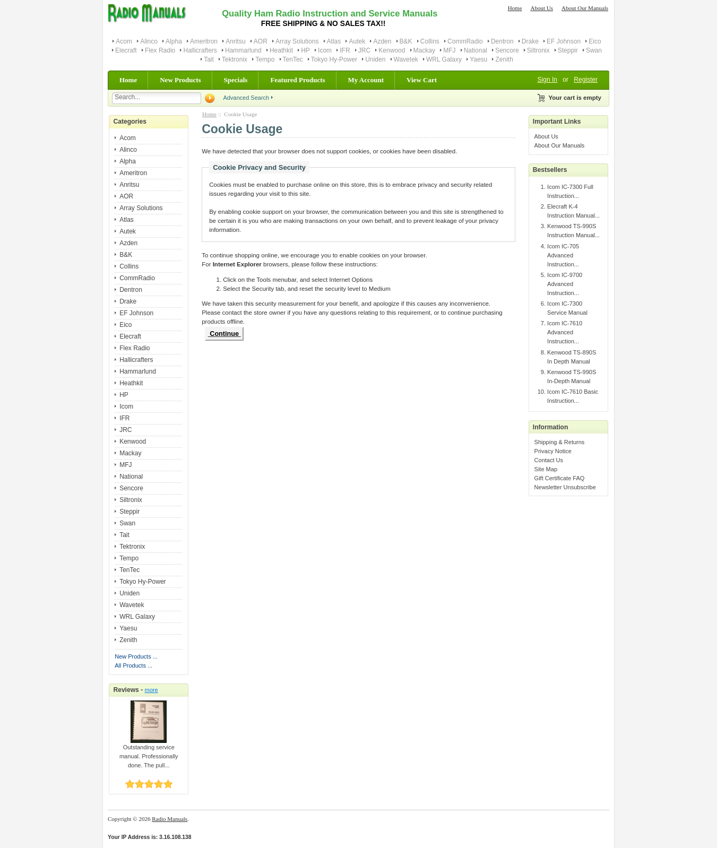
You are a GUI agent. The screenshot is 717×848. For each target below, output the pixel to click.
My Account (366, 80)
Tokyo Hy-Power (334, 59)
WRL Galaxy (444, 59)
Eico (595, 41)
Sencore (507, 50)
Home (515, 8)
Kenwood (391, 50)
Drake (530, 41)
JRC (364, 50)
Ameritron (204, 41)
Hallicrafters (200, 50)
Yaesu (478, 59)
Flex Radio (160, 50)
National (475, 50)
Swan (594, 50)
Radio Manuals (169, 819)
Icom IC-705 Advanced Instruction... (563, 255)
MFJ (449, 50)
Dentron (502, 41)
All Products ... (133, 665)
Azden (382, 41)
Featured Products (297, 80)
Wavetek (406, 59)
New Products (180, 80)
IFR (345, 50)
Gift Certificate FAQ (559, 478)
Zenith (504, 59)
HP (305, 50)
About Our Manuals (584, 8)
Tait (209, 59)
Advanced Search (246, 97)
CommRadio (465, 41)
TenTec (293, 59)
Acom (124, 41)
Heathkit (281, 50)
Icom (325, 50)
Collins (429, 41)
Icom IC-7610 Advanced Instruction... (564, 332)
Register (586, 79)
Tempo (264, 59)
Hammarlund (243, 50)
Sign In (547, 79)
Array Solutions (296, 41)
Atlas (334, 41)
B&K (406, 41)
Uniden (375, 59)
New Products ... (136, 656)
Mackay (424, 50)
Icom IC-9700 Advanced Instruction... (564, 284)
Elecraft (126, 50)
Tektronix (234, 59)
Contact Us (548, 460)
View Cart (422, 80)
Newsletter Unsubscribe (565, 487)
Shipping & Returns (559, 442)
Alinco (149, 41)
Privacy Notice (553, 451)
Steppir (568, 50)
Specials (236, 80)
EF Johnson (564, 41)
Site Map (545, 469)
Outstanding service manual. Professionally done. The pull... (148, 753)
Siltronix (538, 50)
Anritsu (235, 41)
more (151, 690)
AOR (260, 41)
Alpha (174, 41)
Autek (357, 41)
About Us (542, 8)
